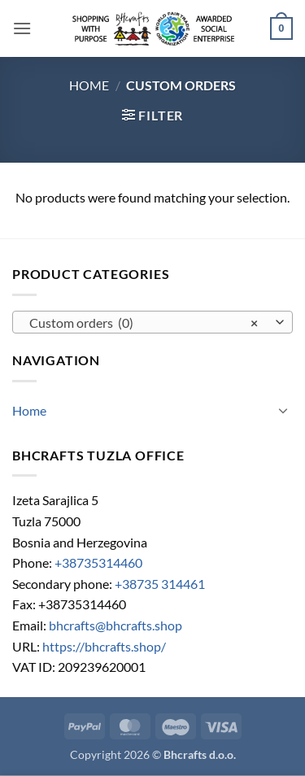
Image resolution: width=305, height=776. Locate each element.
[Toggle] (283, 410)
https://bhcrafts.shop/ (104, 646)
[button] (22, 28)
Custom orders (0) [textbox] (143, 323)
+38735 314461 (160, 583)
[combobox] (152, 322)
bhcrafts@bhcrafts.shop (115, 625)
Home (89, 85)
